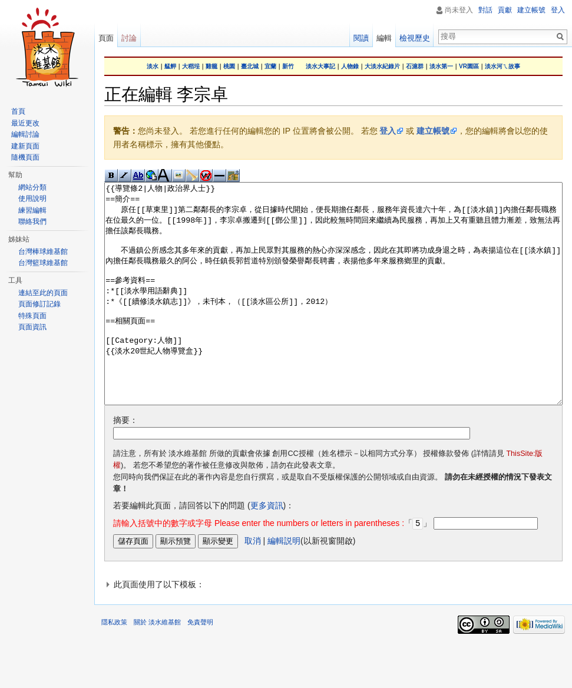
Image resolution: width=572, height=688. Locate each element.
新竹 (288, 66)
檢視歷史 (414, 38)
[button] (333, 627)
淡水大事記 (320, 66)
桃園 (229, 66)
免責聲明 (200, 665)
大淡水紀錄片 (382, 66)
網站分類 (32, 187)
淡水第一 (441, 66)
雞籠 (211, 66)
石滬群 (415, 66)
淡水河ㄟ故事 (502, 66)
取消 (252, 584)
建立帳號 (432, 130)
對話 (485, 10)
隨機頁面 (25, 157)
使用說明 (32, 198)
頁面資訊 (32, 327)
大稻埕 (191, 66)
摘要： (125, 464)
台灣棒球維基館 (43, 251)
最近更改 (25, 123)
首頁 (18, 111)
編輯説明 (283, 584)
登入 (387, 130)
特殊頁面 (32, 316)
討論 (129, 38)
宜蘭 (270, 66)
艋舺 (170, 66)
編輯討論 (25, 134)
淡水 (152, 66)
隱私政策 (114, 665)
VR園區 (469, 66)
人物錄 (350, 66)
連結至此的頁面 (43, 293)
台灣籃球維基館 (43, 263)
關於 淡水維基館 (157, 665)
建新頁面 (25, 146)
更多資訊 (266, 549)
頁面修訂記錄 (39, 304)
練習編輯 (32, 210)
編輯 (384, 38)
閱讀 (361, 38)
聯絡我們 (32, 221)
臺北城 (250, 66)
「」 (272, 567)
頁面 (106, 38)
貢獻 (505, 10)
